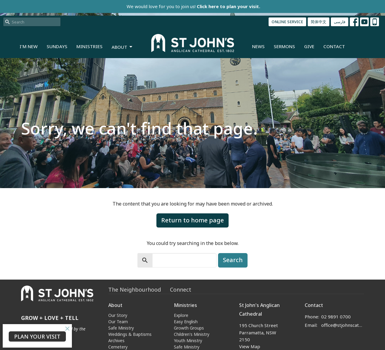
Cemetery (118, 347)
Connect (180, 289)
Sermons (284, 46)
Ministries (89, 46)
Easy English (186, 321)
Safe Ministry (121, 328)
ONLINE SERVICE (287, 21)
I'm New (29, 46)
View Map (249, 346)
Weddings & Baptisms (130, 334)
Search (233, 260)
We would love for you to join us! (193, 6)
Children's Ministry (191, 334)
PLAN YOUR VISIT (37, 336)
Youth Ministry (188, 340)
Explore (181, 315)
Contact (334, 46)
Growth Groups (189, 328)
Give (309, 46)
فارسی (339, 21)
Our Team (118, 321)
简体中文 (318, 21)
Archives (116, 340)
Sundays (57, 46)
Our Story (117, 315)
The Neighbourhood (134, 289)
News (258, 46)
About (122, 47)
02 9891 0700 (336, 317)
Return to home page (192, 220)
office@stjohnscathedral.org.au (342, 325)
